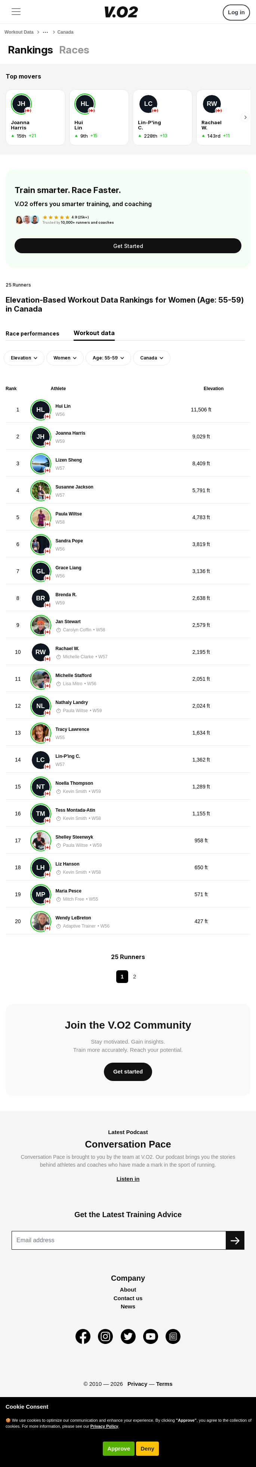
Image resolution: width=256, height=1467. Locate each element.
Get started (128, 1071)
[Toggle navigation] (16, 11)
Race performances (32, 333)
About (128, 1289)
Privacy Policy (104, 1426)
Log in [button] (236, 12)
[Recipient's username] (119, 1240)
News (128, 1306)
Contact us (128, 1298)
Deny (147, 1448)
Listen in (128, 1179)
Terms (164, 1384)
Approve (118, 1448)
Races (74, 49)
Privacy (137, 1384)
